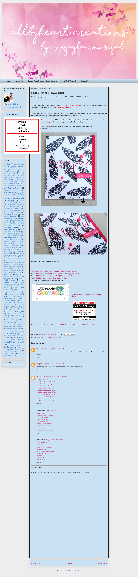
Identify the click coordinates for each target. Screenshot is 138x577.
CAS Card (40, 337)
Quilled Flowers (11, 308)
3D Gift (7, 164)
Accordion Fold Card (16, 166)
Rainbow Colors (9, 312)
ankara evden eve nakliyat (45, 451)
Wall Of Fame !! (70, 81)
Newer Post (36, 563)
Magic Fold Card (19, 259)
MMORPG (40, 413)
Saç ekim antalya (42, 422)
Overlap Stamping (9, 276)
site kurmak (40, 457)
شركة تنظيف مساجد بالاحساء (46, 390)
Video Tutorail (16, 339)
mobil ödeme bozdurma (44, 447)
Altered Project (11, 172)
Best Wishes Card (18, 179)
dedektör (40, 455)
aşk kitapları (41, 459)
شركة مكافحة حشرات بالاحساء (46, 398)
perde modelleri (42, 443)
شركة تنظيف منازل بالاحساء (45, 386)
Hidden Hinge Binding (15, 239)
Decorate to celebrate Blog (14, 199)
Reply (39, 357)
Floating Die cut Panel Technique (14, 210)
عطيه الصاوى (41, 376)
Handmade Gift (14, 226)
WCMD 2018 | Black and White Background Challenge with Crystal (56, 274)
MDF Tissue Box (10, 257)
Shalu (21, 320)
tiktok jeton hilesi (42, 419)
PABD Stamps (9, 280)
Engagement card (14, 206)
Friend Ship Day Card (11, 214)
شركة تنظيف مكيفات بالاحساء (46, 392)
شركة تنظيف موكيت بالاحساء (46, 381)
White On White (15, 350)
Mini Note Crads (9, 268)
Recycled (20, 312)
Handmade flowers (11, 228)
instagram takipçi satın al (45, 430)
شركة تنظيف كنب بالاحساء (45, 396)
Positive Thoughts (18, 306)
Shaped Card (12, 322)
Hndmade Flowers (9, 241)
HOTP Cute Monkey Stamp (14, 220)
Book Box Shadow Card (17, 185)
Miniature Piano (15, 270)
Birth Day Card (11, 181)
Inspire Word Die (16, 245)
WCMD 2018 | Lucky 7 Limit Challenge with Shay (50, 278)
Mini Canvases (16, 266)
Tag (12, 332)
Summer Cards (9, 330)
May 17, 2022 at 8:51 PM (54, 440)
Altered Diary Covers (17, 170)
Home (8, 81)
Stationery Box (10, 328)
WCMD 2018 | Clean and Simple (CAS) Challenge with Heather (55, 276)
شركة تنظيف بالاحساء (43, 379)
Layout (20, 251)
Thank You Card (10, 334)
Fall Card (19, 208)
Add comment (37, 467)
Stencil (20, 328)
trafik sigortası (41, 453)
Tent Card (19, 332)
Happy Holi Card (18, 233)
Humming (14, 243)
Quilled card (17, 310)
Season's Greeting (14, 314)
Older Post (102, 563)
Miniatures (7, 272)
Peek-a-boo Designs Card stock (14, 299)
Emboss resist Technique (16, 204)
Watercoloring (9, 348)
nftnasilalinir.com (42, 449)
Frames (19, 212)
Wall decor (15, 345)
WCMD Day (57, 337)
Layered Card (10, 251)
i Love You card (14, 353)
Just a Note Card (9, 249)
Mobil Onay (40, 445)
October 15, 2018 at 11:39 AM (54, 364)
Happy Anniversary (10, 230)
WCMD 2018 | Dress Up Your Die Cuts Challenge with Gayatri (54, 272)
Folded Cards (10, 212)
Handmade (8, 222)
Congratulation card (10, 192)
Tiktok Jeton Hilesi (43, 417)
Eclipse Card (48, 337)
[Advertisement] (69, 541)
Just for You (20, 249)
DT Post (20, 194)
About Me (19, 81)
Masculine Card (11, 262)
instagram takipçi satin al (45, 415)
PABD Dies (18, 278)
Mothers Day (17, 272)
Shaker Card (11, 320)
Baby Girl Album (14, 177)
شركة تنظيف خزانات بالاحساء (46, 394)
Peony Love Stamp (10, 302)
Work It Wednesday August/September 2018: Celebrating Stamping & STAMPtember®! (63, 325)
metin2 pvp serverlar (43, 428)
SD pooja (40, 364)
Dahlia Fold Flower (15, 197)
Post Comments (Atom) (73, 571)
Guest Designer (18, 218)
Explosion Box (8, 208)
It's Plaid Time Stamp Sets (13, 247)
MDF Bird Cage (16, 255)
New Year (18, 274)
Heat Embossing (10, 237)
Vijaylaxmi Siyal (12, 104)
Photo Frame (13, 304)
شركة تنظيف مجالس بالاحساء (46, 388)
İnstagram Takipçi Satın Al (45, 426)
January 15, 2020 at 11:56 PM (56, 376)
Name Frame (8, 274)
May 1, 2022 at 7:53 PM (54, 410)
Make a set (9, 261)
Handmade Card (17, 224)
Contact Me (85, 81)
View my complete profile (13, 107)
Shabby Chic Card (12, 316)
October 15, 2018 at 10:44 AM (55, 349)
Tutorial (6, 338)
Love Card (8, 253)
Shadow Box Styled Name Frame (14, 317)
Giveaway (13, 216)
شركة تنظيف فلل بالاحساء (45, 384)
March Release (19, 261)
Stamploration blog (18, 326)
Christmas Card (10, 190)
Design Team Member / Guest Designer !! (43, 81)
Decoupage (10, 201)
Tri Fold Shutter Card (15, 335)
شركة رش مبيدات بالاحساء (45, 400)
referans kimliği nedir (44, 424)
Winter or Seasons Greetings (12, 351)
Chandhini (40, 349)
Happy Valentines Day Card (14, 235)
